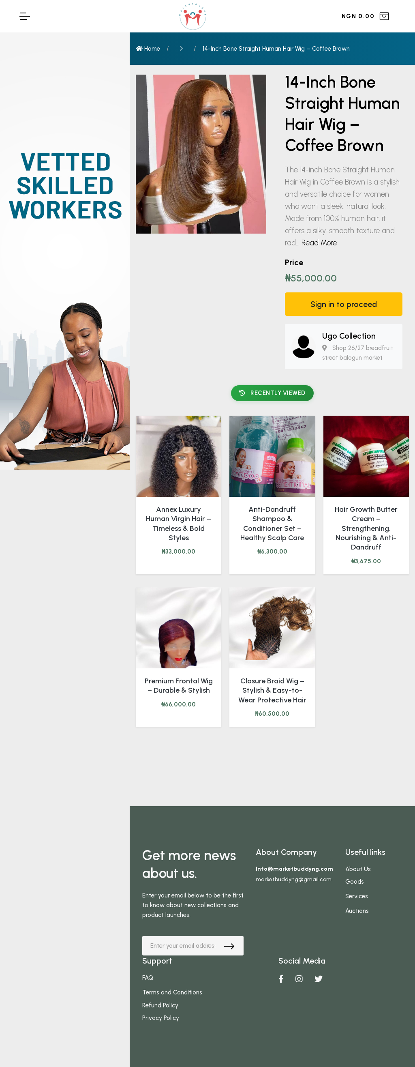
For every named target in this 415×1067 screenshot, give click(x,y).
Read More (319, 242)
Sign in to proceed (343, 304)
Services (356, 896)
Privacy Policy (160, 1018)
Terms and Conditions (172, 992)
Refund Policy (160, 1005)
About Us (358, 869)
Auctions (357, 911)
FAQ (147, 977)
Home (148, 48)
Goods (354, 881)
